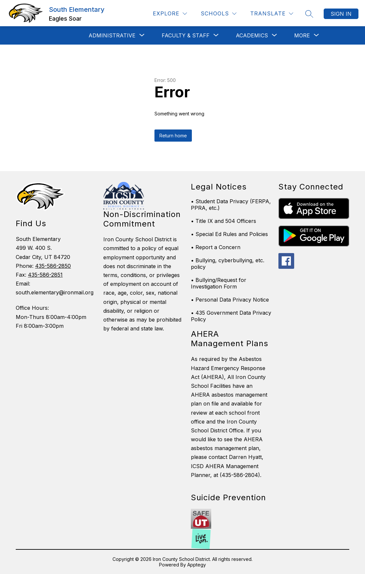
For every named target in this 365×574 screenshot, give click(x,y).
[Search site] (309, 14)
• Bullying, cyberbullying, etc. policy (227, 263)
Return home (173, 135)
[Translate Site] (272, 14)
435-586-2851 (45, 274)
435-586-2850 (53, 266)
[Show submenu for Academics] (252, 35)
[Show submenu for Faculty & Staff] (186, 35)
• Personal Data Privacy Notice (230, 299)
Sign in (341, 13)
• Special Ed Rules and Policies (229, 234)
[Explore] (170, 14)
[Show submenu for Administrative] (112, 35)
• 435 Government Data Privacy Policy (231, 316)
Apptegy (196, 564)
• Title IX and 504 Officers (223, 221)
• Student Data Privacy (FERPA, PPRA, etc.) (231, 204)
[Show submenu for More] (302, 35)
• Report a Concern (215, 247)
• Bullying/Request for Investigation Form (218, 283)
